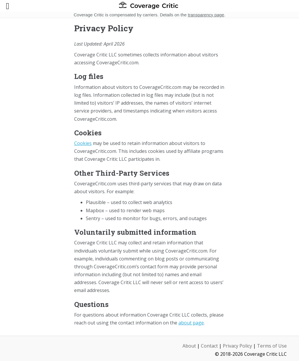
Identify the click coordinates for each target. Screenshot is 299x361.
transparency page (206, 14)
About (189, 346)
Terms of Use (272, 346)
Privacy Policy (237, 346)
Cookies (83, 143)
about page (191, 322)
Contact (209, 346)
